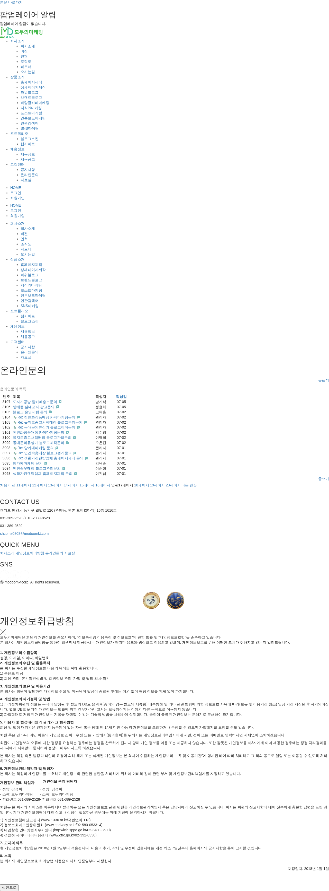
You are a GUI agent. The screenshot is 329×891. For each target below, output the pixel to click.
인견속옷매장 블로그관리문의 (37, 468)
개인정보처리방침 (29, 553)
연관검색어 (30, 123)
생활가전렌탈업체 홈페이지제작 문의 (43, 473)
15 (87, 485)
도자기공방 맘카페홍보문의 (35, 402)
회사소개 (17, 41)
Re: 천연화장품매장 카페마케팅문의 (46, 417)
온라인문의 (30, 175)
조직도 (26, 61)
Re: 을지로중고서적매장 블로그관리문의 (50, 422)
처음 (3, 485)
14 (71, 485)
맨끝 (193, 485)
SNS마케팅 (30, 128)
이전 (11, 485)
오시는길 (28, 72)
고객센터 (17, 164)
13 (55, 485)
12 (39, 485)
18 (141, 485)
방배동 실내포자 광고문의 (34, 407)
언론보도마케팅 (33, 118)
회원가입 (17, 198)
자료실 (26, 180)
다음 (185, 485)
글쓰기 (323, 380)
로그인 (15, 193)
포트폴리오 (19, 134)
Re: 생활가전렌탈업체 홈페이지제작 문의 (51, 458)
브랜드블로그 (31, 97)
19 (157, 485)
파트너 (26, 67)
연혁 (24, 56)
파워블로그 (30, 92)
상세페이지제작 (33, 87)
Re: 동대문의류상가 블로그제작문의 (46, 427)
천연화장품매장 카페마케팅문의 (39, 432)
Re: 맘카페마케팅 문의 (36, 448)
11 (23, 485)
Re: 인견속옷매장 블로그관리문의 (45, 453)
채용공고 (28, 159)
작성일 (121, 397)
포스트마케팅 (31, 113)
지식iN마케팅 (31, 108)
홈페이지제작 (31, 82)
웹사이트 (28, 144)
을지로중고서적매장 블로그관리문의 (42, 437)
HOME (15, 188)
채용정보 (17, 149)
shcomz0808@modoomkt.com (24, 533)
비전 (24, 51)
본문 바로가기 (11, 2)
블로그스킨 (30, 139)
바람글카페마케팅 (35, 103)
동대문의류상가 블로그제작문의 (39, 443)
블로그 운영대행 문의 (30, 412)
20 (173, 485)
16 (102, 485)
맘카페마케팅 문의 (28, 463)
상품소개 (17, 77)
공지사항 (28, 170)
